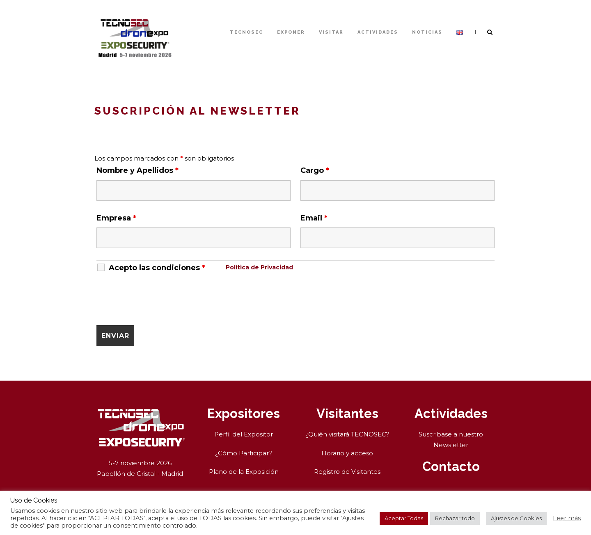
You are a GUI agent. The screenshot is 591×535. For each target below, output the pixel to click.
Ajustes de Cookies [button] (516, 518)
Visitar (331, 32)
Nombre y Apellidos (137, 170)
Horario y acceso (347, 453)
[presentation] (158, 299)
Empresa (116, 218)
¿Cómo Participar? (243, 453)
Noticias (427, 32)
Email (314, 218)
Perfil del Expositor (243, 434)
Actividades (377, 32)
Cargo (314, 170)
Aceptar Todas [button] (404, 518)
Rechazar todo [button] (455, 518)
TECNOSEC (246, 32)
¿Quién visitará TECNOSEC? (347, 434)
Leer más (567, 518)
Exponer (291, 32)
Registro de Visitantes (347, 471)
